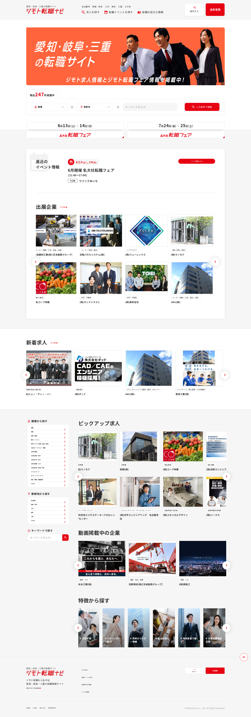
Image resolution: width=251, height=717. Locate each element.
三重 (120, 6)
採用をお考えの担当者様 (40, 692)
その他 (128, 6)
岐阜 (114, 6)
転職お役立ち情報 (150, 12)
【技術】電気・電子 (48, 489)
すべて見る (67, 209)
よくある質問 (90, 693)
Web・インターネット (48, 527)
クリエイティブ (48, 519)
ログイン (194, 9)
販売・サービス (48, 454)
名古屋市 (86, 6)
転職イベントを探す (118, 12)
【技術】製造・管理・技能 (48, 511)
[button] (36, 264)
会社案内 (41, 710)
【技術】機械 (48, 481)
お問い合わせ (54, 710)
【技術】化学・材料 (48, 496)
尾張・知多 (97, 6)
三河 (107, 6)
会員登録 (215, 9)
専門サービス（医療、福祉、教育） (48, 464)
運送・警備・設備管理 (48, 534)
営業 (48, 432)
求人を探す (91, 12)
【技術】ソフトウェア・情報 (48, 473)
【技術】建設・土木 (48, 504)
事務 (48, 439)
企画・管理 (48, 447)
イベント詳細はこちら (196, 166)
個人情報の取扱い (70, 710)
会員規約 (30, 710)
